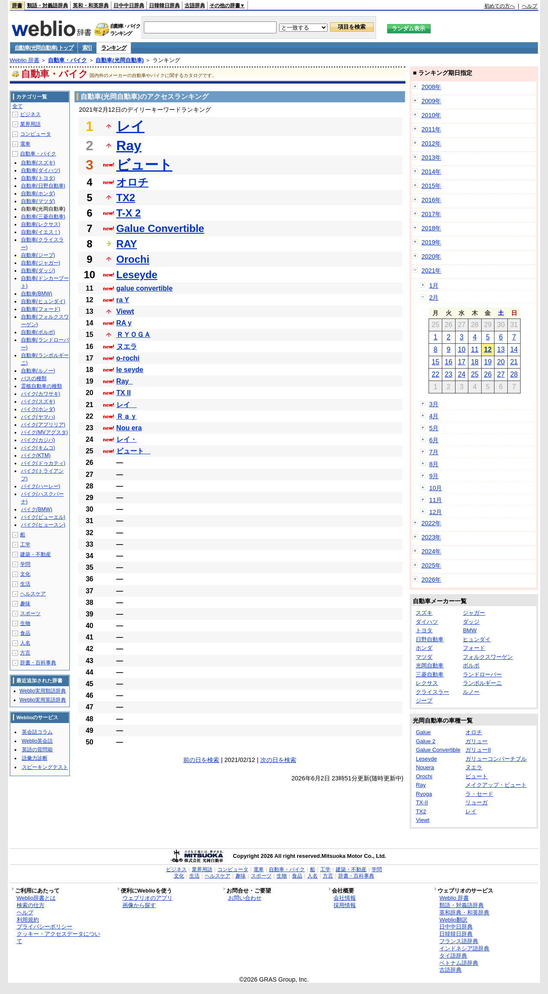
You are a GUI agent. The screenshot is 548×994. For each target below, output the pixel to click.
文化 (25, 574)
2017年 (431, 214)
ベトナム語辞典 (458, 963)
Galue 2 (425, 741)
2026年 (431, 579)
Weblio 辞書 (24, 60)
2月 (433, 297)
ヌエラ (126, 346)
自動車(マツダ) (38, 201)
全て (17, 106)
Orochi (132, 259)
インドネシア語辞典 (464, 948)
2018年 (431, 228)
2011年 (431, 129)
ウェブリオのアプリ (147, 898)
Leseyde (137, 274)
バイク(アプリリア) (43, 425)
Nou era (129, 428)
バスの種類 (34, 378)
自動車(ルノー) (38, 371)
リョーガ (476, 802)
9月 (433, 476)
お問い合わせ (245, 898)
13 (501, 349)
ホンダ (424, 648)
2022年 (431, 523)
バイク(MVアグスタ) (44, 432)
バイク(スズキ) (38, 402)
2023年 (431, 537)
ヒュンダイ (477, 639)
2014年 (431, 171)
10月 (435, 488)
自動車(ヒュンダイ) (43, 301)
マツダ (424, 657)
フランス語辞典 (458, 941)
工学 (25, 545)
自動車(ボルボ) (38, 332)
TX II (123, 392)
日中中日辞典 (128, 5)
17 (461, 362)
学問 (25, 564)
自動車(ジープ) (38, 255)
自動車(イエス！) (40, 232)
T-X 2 (128, 213)
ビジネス (30, 114)
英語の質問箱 (37, 750)
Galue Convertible (160, 228)
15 (435, 362)
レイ (130, 126)
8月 (433, 464)
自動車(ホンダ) (38, 193)
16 (449, 362)
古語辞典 (195, 5)
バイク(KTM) (36, 455)
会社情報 (345, 898)
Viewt (125, 311)
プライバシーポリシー (44, 926)
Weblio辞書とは (36, 898)
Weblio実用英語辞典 (43, 700)
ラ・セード (479, 794)
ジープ (424, 700)
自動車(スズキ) (38, 163)
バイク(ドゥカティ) (43, 463)
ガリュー (476, 741)
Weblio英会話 (37, 741)
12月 (435, 512)
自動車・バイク (67, 60)
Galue (423, 732)
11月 (435, 500)
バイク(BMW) (36, 509)
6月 (433, 440)
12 (488, 349)
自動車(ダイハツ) (40, 170)
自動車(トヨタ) (38, 178)
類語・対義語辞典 (47, 5)
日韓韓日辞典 (164, 5)
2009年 (431, 101)
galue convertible (144, 288)
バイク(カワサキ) (40, 394)
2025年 (431, 565)
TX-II (422, 802)
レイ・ (126, 439)
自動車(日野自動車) (43, 186)
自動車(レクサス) (40, 224)
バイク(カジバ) (38, 440)
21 (514, 362)
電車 (25, 144)
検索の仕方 (31, 905)
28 (514, 374)
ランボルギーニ (482, 683)
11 (475, 349)
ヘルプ (529, 6)
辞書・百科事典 (38, 663)
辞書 (17, 5)
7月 (433, 452)
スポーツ (30, 613)
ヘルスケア (33, 594)
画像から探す (139, 905)
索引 (87, 48)
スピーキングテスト (45, 767)
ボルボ (471, 665)
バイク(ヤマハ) (38, 417)
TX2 (125, 197)
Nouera (425, 767)
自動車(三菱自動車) (43, 217)
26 (488, 374)
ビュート (144, 165)
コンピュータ (35, 134)
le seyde (129, 369)
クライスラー (432, 692)
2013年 (431, 157)
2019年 (431, 242)
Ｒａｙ (126, 416)
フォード (474, 648)
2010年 (431, 115)
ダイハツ (427, 622)
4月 (433, 416)
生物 (25, 623)
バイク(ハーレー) (40, 486)
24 (461, 374)
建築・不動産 (35, 554)
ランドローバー (482, 674)
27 (501, 374)
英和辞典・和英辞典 (464, 912)
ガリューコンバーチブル (496, 759)
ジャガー (474, 613)
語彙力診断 (35, 758)
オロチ (132, 182)
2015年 (431, 185)
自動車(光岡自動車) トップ (44, 48)
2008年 (431, 86)
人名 (25, 643)
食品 (25, 633)
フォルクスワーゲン (488, 657)
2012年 (431, 143)
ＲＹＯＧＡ (133, 334)
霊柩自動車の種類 (41, 386)
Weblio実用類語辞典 (43, 691)
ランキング (113, 48)
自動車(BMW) (36, 294)
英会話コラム (37, 732)
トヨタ (424, 630)
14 (514, 349)
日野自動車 (430, 639)
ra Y (122, 300)
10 (461, 349)
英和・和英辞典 (91, 5)
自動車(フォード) (40, 309)
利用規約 (28, 920)
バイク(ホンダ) (38, 409)
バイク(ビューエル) (43, 517)
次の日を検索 (278, 759)
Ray (129, 145)
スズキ (424, 613)
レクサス (427, 683)
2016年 (431, 199)
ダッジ (471, 622)
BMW (470, 630)
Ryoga (424, 794)
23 (449, 374)
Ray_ (124, 381)
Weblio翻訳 (453, 920)
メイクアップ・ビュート (496, 785)
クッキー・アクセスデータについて (58, 937)
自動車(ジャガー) (40, 263)
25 (475, 374)
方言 (25, 653)
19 (488, 362)
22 (435, 374)
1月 (433, 285)
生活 (25, 584)
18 (475, 362)
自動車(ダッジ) (38, 271)
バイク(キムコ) (38, 448)
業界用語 (30, 124)
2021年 (431, 270)
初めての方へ (499, 6)
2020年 (431, 256)
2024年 (431, 551)
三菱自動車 (430, 674)
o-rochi (128, 358)
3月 (433, 404)
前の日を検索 (201, 759)
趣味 (25, 604)
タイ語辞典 (453, 955)
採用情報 (345, 905)
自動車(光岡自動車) (119, 60)
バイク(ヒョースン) (43, 525)
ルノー (471, 692)
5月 (433, 428)
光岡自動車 (430, 665)
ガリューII (478, 750)
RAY (126, 244)
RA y (124, 323)
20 (501, 362)
